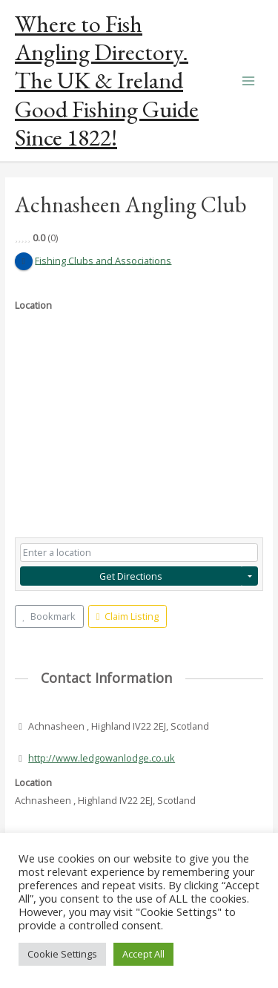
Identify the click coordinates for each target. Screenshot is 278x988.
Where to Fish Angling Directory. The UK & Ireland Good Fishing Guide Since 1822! (107, 80)
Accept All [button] (143, 954)
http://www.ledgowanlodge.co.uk (101, 758)
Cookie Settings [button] (62, 954)
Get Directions (130, 576)
